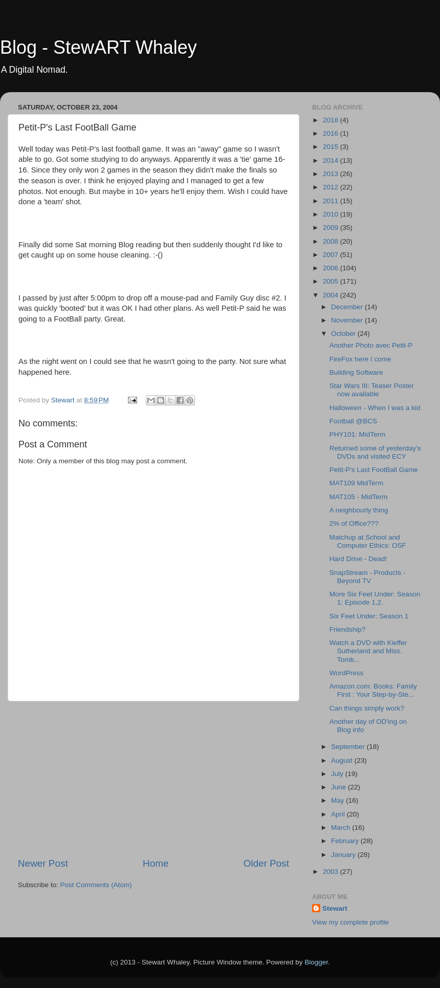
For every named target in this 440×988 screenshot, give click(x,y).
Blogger (316, 962)
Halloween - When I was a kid (375, 408)
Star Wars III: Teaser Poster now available (371, 390)
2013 (331, 174)
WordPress (346, 673)
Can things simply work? (366, 708)
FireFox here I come (360, 359)
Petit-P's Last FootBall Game (373, 470)
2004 (331, 295)
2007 (331, 255)
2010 (331, 214)
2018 (331, 120)
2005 (331, 281)
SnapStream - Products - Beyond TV (367, 577)
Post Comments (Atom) (96, 885)
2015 (331, 147)
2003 (331, 871)
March (341, 827)
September (349, 746)
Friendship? (347, 629)
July (338, 774)
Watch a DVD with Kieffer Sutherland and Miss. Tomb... (368, 651)
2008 (331, 241)
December (348, 307)
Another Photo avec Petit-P (371, 345)
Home (155, 863)
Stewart (334, 908)
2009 (331, 227)
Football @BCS (353, 421)
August (343, 760)
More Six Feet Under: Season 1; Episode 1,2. (375, 598)
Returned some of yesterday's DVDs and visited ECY (375, 452)
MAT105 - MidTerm (358, 497)
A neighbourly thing (358, 510)
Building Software (356, 372)
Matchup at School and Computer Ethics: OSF (367, 541)
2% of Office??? (354, 523)
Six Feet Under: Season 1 (369, 616)
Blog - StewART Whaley (98, 47)
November (348, 320)
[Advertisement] (153, 779)
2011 (331, 201)
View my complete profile (350, 922)
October (344, 333)
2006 (331, 268)
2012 (331, 187)
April (339, 814)
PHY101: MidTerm (357, 434)
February (346, 841)
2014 (331, 160)
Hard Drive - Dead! (358, 559)
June (339, 787)
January (344, 854)
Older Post (266, 863)
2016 (331, 133)
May (338, 800)
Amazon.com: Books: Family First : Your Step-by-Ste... (373, 690)
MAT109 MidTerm (356, 483)
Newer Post (43, 863)
